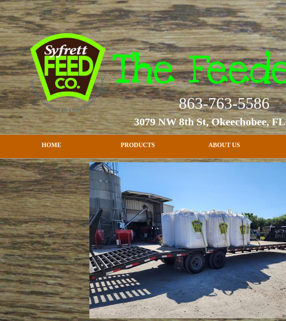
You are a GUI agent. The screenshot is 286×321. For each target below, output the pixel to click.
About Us (224, 145)
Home (51, 145)
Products (138, 145)
